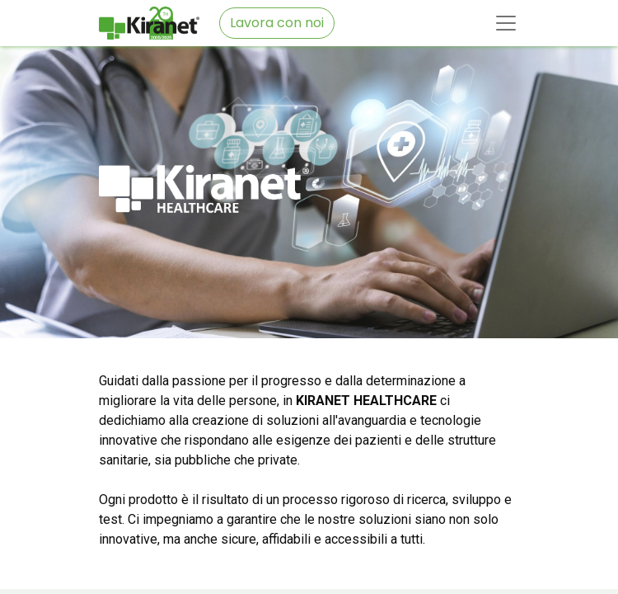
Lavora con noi (277, 22)
